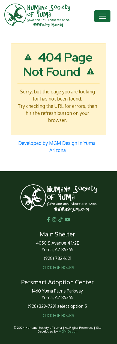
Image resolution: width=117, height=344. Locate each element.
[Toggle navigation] (102, 16)
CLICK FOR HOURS (58, 267)
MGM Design (68, 331)
